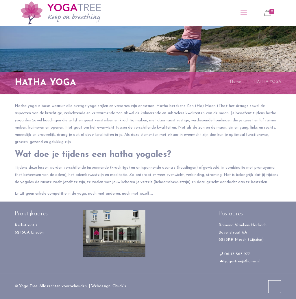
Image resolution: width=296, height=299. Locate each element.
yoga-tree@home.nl (242, 261)
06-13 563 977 (237, 254)
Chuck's (119, 286)
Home (235, 82)
